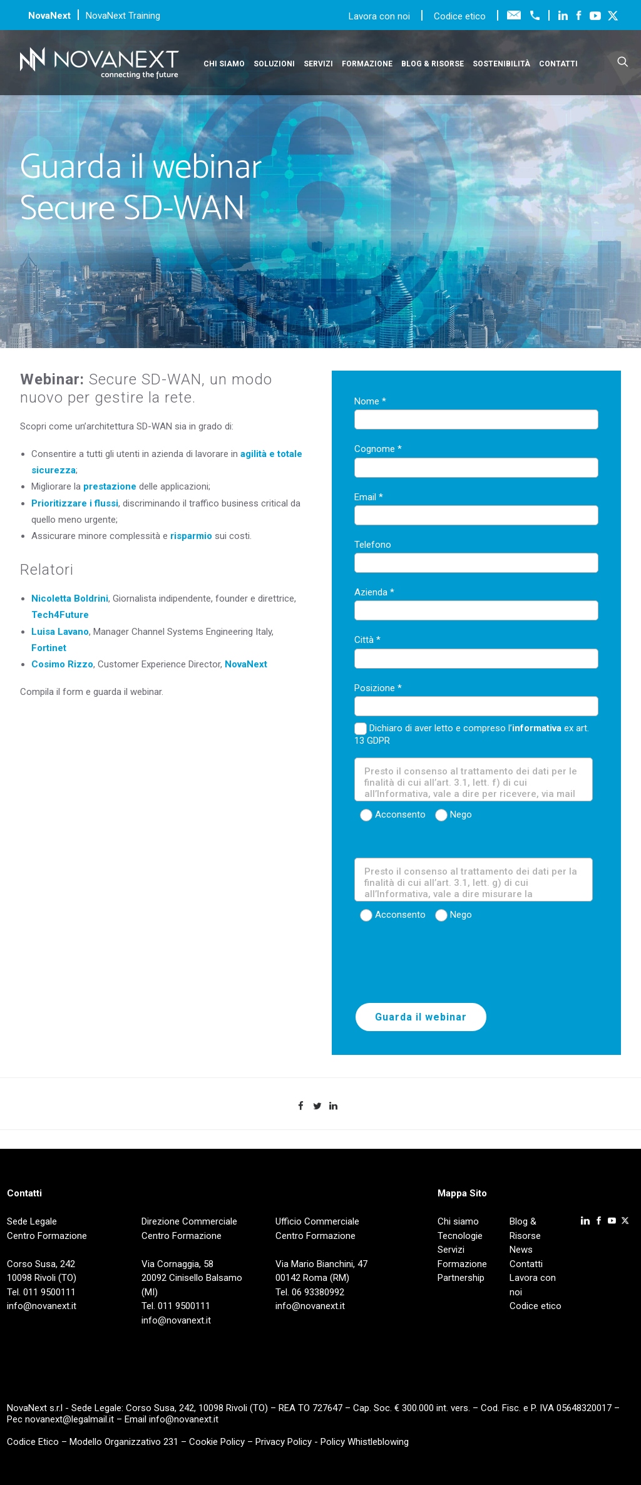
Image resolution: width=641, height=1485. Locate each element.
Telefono (372, 544)
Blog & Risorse (432, 63)
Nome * (370, 401)
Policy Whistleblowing (364, 1441)
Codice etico (459, 16)
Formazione (367, 63)
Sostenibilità (501, 63)
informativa (537, 728)
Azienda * (374, 592)
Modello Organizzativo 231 (123, 1441)
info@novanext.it (183, 1419)
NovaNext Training (123, 15)
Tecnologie (460, 1235)
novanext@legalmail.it (69, 1419)
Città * (367, 639)
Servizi (318, 63)
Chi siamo (224, 63)
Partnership (461, 1277)
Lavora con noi (381, 16)
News (521, 1249)
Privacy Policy (283, 1441)
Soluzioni (274, 63)
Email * (368, 497)
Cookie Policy (217, 1441)
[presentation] (449, 966)
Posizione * (378, 688)
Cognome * (378, 449)
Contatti (558, 63)
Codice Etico (33, 1441)
